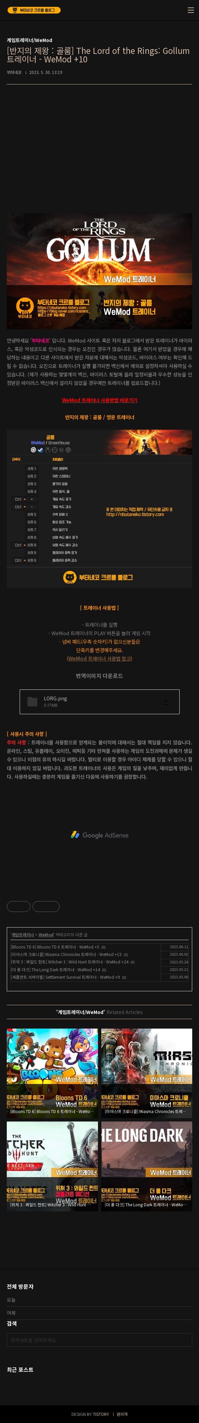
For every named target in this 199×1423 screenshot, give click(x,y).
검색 (185, 1339)
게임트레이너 (23, 934)
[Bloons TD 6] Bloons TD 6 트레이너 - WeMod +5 (55, 947)
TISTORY (101, 1414)
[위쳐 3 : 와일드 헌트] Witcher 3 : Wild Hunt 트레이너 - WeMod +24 (69, 961)
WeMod (46, 934)
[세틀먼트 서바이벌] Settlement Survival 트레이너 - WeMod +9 (65, 977)
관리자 (122, 1414)
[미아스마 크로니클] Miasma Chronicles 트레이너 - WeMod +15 (66, 954)
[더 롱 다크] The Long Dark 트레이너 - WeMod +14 (55, 969)
